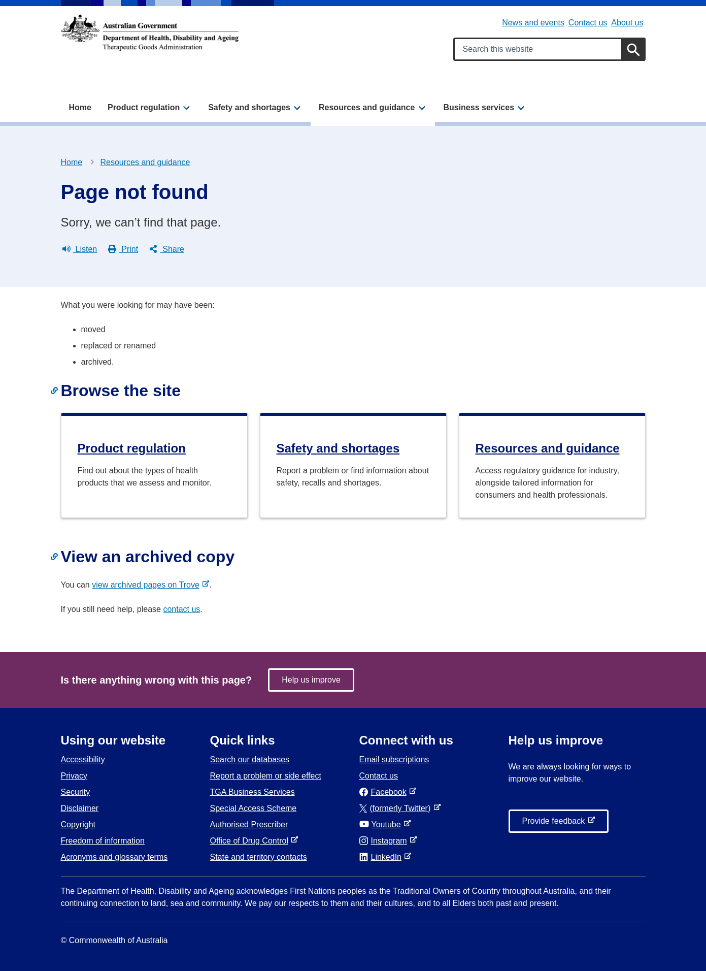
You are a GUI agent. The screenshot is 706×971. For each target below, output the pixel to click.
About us (627, 22)
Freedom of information (103, 840)
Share (166, 249)
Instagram (385, 840)
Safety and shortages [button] (249, 107)
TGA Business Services (252, 792)
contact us (181, 609)
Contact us (587, 22)
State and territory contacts (258, 857)
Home (80, 107)
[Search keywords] (549, 49)
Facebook (385, 792)
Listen (79, 249)
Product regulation (132, 448)
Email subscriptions (394, 759)
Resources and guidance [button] (367, 107)
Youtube (382, 824)
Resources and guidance (145, 162)
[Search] (633, 49)
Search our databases (250, 759)
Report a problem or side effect (265, 775)
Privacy (74, 775)
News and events (533, 22)
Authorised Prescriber (249, 824)
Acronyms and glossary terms (114, 857)
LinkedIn (382, 857)
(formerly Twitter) (397, 808)
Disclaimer (80, 808)
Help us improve (311, 679)
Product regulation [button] (144, 107)
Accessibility (83, 759)
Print (123, 249)
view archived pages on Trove (148, 584)
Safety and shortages (338, 448)
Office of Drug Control (251, 840)
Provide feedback (555, 824)
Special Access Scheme (253, 808)
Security (75, 792)
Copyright (78, 824)
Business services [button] (478, 107)
